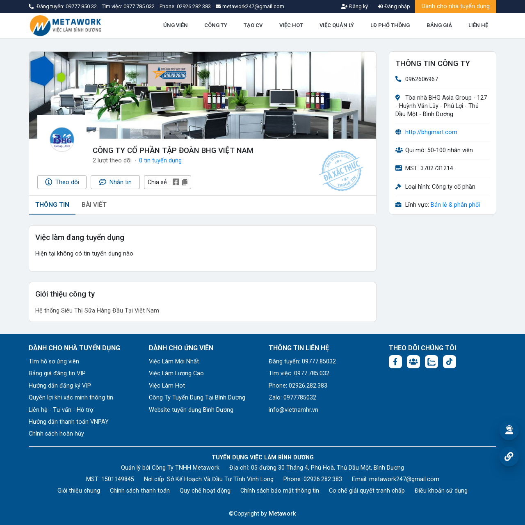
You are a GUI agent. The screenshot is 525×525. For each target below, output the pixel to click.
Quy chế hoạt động (205, 490)
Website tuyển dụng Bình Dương (191, 409)
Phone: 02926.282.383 (298, 385)
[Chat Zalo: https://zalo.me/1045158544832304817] (431, 361)
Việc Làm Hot (167, 385)
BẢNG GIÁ (439, 25)
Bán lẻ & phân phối (455, 204)
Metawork (282, 513)
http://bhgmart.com (431, 132)
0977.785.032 (139, 6)
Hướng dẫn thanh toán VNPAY (69, 421)
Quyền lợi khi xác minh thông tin (71, 397)
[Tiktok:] (449, 361)
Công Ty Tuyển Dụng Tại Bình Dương (197, 397)
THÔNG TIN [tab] (52, 204)
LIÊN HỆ (478, 25)
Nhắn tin (115, 182)
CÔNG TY (215, 25)
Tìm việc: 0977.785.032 (299, 373)
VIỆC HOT (291, 25)
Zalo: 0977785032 (292, 397)
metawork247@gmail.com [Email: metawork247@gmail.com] (404, 479)
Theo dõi (62, 182)
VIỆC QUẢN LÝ (337, 25)
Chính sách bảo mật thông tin (279, 490)
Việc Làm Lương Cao (176, 373)
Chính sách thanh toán (140, 490)
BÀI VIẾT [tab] (94, 204)
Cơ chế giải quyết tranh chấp (367, 490)
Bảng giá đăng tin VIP (57, 373)
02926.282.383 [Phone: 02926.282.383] (323, 479)
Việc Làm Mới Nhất (174, 361)
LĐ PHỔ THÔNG (390, 25)
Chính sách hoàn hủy (56, 433)
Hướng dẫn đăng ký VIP (60, 385)
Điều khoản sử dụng (441, 490)
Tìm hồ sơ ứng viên (54, 361)
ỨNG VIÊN (175, 25)
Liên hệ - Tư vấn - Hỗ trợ (61, 409)
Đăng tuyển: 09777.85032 (302, 361)
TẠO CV (253, 25)
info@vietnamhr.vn (293, 409)
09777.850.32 (82, 6)
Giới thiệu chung (78, 490)
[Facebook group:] (413, 361)
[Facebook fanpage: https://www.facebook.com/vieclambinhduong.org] (395, 361)
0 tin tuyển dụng (160, 160)
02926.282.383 (194, 6)
